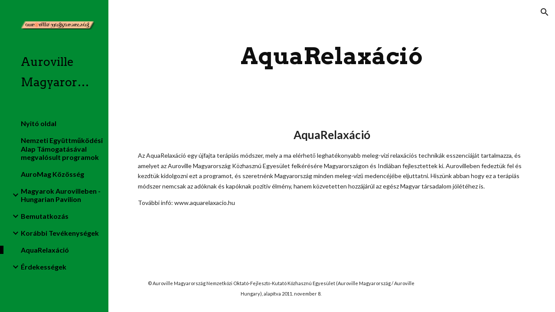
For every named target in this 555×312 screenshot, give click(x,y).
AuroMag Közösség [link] (52, 174)
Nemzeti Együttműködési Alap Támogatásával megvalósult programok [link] (62, 148)
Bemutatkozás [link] (45, 216)
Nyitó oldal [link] (38, 123)
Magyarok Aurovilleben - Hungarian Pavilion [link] (61, 195)
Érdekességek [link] (43, 267)
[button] (544, 12)
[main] (331, 56)
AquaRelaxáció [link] (45, 250)
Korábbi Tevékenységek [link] (60, 233)
